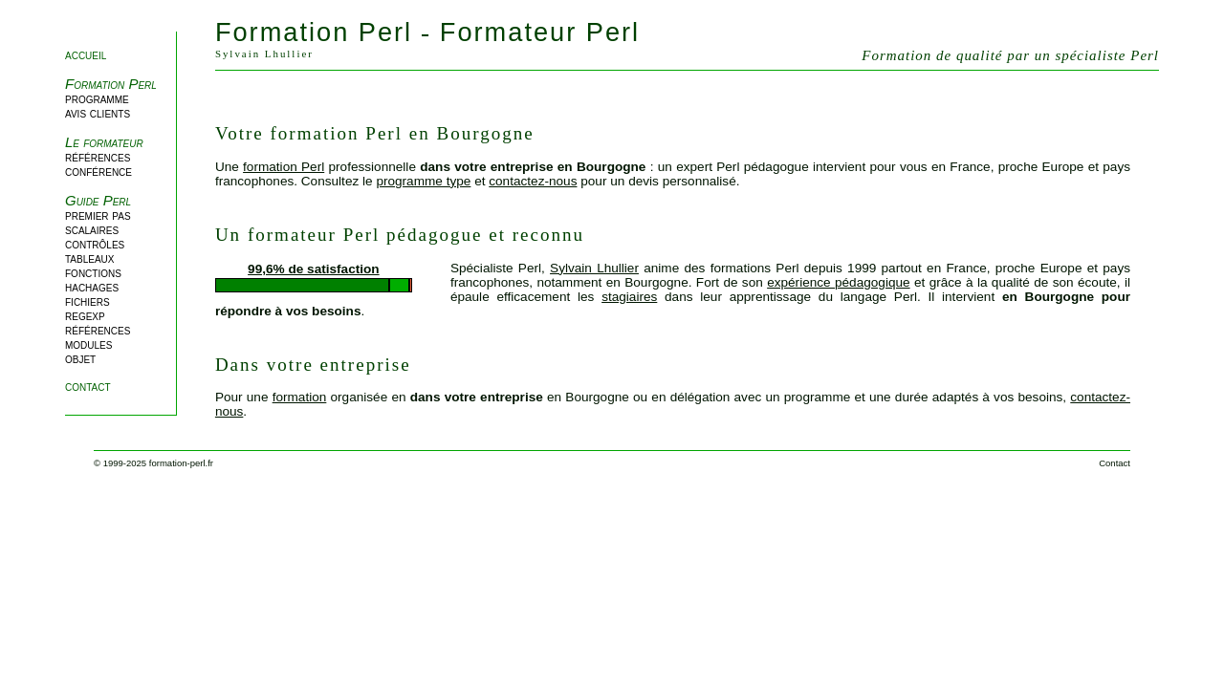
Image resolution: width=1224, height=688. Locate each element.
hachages (92, 287)
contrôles (94, 244)
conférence (98, 171)
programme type (423, 181)
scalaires (92, 230)
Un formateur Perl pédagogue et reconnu (399, 235)
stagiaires (629, 297)
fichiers (87, 301)
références (97, 157)
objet (80, 359)
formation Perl (283, 167)
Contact (1114, 463)
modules (88, 344)
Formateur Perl (540, 32)
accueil (85, 55)
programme (97, 99)
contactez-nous (533, 181)
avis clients (97, 113)
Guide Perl (98, 200)
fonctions (93, 273)
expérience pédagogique (838, 282)
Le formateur (104, 142)
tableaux (90, 258)
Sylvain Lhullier (594, 268)
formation (300, 397)
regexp (85, 316)
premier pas (98, 215)
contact (88, 386)
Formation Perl (111, 83)
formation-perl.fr (181, 463)
